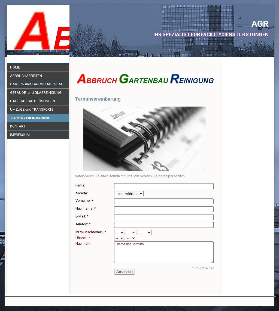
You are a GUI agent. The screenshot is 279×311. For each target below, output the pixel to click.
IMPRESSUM (20, 135)
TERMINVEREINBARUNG (30, 118)
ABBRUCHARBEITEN (26, 76)
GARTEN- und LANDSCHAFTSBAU (36, 84)
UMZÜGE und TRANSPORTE (31, 109)
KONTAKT (17, 126)
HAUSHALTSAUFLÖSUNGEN (32, 101)
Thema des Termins (164, 252)
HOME (15, 67)
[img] (38, 27)
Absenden (124, 272)
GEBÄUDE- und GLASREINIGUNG (36, 93)
